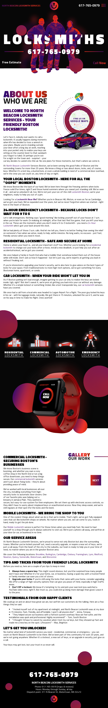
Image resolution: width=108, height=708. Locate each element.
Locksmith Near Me (26, 199)
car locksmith (88, 285)
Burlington (50, 554)
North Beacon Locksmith (18, 165)
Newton (7, 557)
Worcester (51, 557)
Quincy (15, 557)
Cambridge (61, 554)
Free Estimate (11, 62)
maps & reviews (65, 686)
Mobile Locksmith (15, 527)
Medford (98, 554)
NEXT (96, 480)
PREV (63, 480)
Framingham (82, 554)
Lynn (91, 554)
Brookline (40, 554)
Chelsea (71, 554)
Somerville (24, 557)
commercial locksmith (24, 479)
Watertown (35, 557)
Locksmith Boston (80, 192)
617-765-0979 (89, 5)
